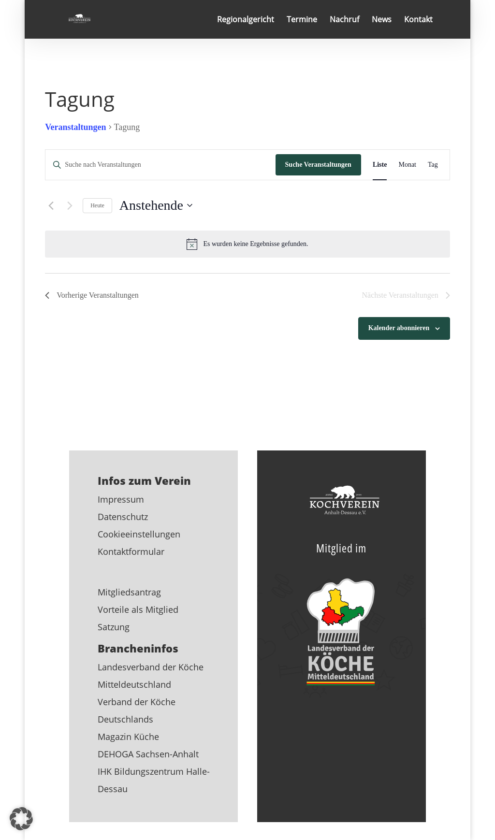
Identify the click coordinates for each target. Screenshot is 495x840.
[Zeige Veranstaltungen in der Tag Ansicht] (433, 165)
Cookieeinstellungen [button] (139, 534)
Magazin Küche (128, 736)
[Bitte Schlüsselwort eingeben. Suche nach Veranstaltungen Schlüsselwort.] (160, 165)
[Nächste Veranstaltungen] (69, 205)
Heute (97, 205)
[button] (21, 818)
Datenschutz (123, 516)
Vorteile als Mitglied (138, 609)
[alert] (247, 244)
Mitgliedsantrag (129, 592)
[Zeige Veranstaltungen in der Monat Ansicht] (407, 165)
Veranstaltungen (75, 127)
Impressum (121, 499)
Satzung (114, 627)
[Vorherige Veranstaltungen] (51, 205)
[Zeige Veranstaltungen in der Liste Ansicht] (380, 165)
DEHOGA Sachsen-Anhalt (148, 754)
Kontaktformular (131, 551)
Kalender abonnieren (399, 328)
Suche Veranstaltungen (318, 164)
